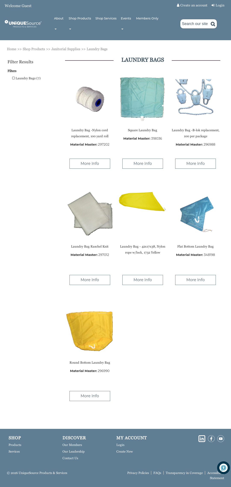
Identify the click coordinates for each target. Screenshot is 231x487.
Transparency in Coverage (184, 473)
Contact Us (70, 458)
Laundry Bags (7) (26, 78)
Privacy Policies (138, 473)
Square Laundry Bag (142, 130)
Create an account (193, 5)
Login (220, 5)
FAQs (157, 473)
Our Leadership (73, 451)
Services (14, 451)
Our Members (72, 445)
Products (15, 445)
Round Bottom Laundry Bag (90, 362)
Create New (124, 451)
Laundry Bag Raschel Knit (89, 246)
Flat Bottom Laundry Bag (195, 246)
